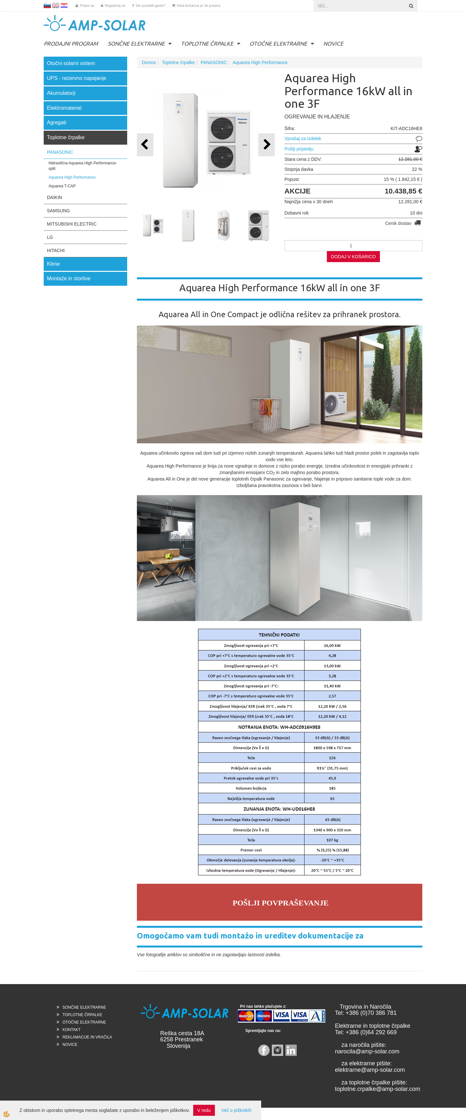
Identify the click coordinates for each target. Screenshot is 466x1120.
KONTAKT (71, 1029)
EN (55, 5)
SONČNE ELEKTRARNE (136, 43)
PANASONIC (60, 152)
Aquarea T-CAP (62, 186)
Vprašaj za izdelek (302, 138)
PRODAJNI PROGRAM (71, 43)
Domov (149, 62)
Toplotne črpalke (178, 62)
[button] (266, 144)
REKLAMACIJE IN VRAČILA (87, 1037)
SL (47, 5)
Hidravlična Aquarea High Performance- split (83, 166)
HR (64, 5)
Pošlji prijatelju (298, 148)
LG (50, 237)
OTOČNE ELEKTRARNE (278, 43)
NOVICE (333, 43)
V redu (204, 1110)
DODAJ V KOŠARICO (353, 256)
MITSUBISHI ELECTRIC (71, 224)
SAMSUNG (58, 210)
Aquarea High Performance (72, 177)
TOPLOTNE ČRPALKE (207, 43)
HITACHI (56, 250)
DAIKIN (54, 197)
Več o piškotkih (236, 1110)
